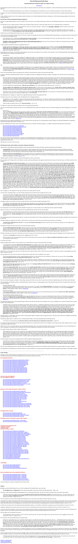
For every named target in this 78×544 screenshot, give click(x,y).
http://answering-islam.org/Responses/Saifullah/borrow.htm (14, 126)
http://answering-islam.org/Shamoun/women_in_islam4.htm (14, 477)
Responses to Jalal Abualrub (6, 540)
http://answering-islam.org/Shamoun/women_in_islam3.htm (14, 476)
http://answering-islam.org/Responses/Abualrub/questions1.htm (15, 361)
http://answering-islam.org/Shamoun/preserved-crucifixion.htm (15, 395)
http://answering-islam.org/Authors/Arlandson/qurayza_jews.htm (15, 450)
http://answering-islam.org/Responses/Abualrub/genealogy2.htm (15, 364)
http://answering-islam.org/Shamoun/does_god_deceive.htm (14, 397)
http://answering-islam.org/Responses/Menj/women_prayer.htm (15, 478)
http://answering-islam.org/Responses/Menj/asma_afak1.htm (15, 445)
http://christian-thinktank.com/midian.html (11, 457)
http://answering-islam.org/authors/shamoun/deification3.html (15, 371)
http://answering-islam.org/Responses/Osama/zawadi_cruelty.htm (16, 453)
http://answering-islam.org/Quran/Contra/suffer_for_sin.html (15, 382)
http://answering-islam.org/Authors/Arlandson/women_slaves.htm (16, 443)
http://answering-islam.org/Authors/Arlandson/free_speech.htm (15, 442)
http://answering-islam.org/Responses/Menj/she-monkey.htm (15, 468)
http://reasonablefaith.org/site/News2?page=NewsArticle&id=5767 (16, 458)
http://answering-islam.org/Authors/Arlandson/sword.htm (14, 436)
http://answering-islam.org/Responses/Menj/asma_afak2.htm (15, 446)
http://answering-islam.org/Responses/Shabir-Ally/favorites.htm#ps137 (17, 434)
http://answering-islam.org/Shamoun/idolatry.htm (12, 412)
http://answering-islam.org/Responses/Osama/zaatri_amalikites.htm (16, 433)
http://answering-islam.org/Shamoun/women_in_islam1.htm (14, 474)
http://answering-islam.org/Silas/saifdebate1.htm (12, 129)
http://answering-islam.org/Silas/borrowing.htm (12, 127)
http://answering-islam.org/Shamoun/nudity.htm (12, 402)
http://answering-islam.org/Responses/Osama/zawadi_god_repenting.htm (17, 404)
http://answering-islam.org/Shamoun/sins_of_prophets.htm (14, 420)
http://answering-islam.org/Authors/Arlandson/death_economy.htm (16, 444)
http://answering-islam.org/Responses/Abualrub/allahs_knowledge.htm (17, 392)
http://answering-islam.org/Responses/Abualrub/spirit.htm (14, 365)
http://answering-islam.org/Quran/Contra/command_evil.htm (15, 396)
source (4, 50)
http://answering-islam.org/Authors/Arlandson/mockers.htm (14, 440)
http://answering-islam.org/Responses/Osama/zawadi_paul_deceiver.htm (17, 403)
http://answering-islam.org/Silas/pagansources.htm (13, 134)
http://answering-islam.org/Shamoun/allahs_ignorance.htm (14, 391)
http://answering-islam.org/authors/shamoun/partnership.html (15, 367)
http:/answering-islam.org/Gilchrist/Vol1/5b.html (12, 131)
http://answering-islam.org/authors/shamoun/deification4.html (15, 372)
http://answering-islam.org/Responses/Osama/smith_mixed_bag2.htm (16, 406)
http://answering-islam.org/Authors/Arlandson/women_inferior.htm (16, 479)
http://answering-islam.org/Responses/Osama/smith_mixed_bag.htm (16, 405)
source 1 (69, 69)
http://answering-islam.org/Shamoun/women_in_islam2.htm (14, 475)
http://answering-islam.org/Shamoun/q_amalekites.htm (13, 431)
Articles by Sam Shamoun (5, 541)
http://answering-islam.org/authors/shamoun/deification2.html (15, 369)
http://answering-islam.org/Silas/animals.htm (11, 464)
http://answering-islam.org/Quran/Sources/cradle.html (13, 133)
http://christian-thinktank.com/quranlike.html (12, 454)
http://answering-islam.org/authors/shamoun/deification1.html (15, 368)
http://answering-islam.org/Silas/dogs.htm (11, 465)
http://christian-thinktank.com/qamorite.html (11, 456)
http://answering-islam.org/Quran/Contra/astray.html (13, 384)
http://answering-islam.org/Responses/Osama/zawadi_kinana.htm (15, 451)
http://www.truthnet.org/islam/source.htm (11, 135)
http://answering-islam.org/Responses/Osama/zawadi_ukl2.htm (15, 449)
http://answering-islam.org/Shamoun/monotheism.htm (13, 366)
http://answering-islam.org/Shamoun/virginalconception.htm (15, 401)
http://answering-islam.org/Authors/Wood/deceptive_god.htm (15, 394)
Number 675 (5, 299)
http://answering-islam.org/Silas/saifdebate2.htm (12, 130)
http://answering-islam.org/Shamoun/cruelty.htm (12, 448)
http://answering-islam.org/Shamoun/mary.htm (12, 400)
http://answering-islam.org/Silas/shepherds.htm (12, 447)
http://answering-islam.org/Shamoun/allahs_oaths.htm (13, 416)
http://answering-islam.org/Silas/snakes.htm (11, 467)
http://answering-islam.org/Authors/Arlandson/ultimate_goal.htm (15, 435)
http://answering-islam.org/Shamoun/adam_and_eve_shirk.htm (15, 421)
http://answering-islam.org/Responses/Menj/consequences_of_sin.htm (16, 383)
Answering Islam (3, 542)
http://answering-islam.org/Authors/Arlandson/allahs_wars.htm (15, 432)
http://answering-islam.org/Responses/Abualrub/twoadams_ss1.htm (16, 380)
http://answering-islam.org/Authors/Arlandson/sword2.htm (14, 437)
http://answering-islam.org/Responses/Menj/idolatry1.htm (14, 414)
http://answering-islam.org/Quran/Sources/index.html (13, 125)
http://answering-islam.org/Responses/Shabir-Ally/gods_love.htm (16, 381)
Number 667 (34, 292)
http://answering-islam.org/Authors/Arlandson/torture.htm (14, 439)
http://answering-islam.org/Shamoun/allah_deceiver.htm (14, 393)
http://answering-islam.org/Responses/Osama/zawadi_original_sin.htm (17, 379)
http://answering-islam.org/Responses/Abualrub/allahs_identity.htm (16, 360)
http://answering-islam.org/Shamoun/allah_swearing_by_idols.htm (16, 415)
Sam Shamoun (39, 5)
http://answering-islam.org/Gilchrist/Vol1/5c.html (12, 132)
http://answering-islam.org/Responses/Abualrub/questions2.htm (15, 362)
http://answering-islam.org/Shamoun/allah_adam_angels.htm (15, 398)
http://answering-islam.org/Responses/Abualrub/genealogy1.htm (15, 363)
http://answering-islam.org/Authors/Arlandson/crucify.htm (14, 438)
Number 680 (25, 288)
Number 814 (18, 118)
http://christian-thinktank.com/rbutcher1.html (12, 455)
